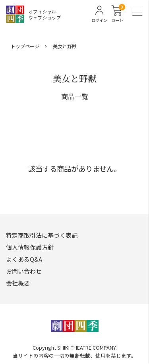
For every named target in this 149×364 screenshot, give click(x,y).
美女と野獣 (65, 46)
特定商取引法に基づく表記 (41, 235)
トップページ (25, 46)
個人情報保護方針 (30, 247)
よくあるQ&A (24, 259)
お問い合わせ (24, 271)
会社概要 (18, 283)
